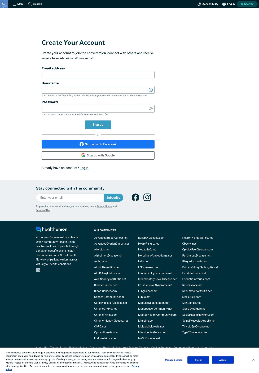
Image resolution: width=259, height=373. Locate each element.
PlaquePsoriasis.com (195, 261)
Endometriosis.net (105, 338)
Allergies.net (101, 249)
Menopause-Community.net (155, 308)
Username (50, 83)
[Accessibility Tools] (208, 4)
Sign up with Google (98, 155)
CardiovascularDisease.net (110, 302)
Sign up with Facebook (98, 144)
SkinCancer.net (191, 302)
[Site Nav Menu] (18, 4)
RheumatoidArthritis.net (197, 291)
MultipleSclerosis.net (151, 326)
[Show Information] (151, 90)
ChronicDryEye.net (105, 308)
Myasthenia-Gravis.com (152, 332)
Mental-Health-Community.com (157, 314)
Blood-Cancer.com (105, 291)
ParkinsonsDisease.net (196, 255)
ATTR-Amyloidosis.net (107, 273)
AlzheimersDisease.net (108, 255)
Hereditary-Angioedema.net (155, 255)
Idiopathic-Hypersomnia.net (155, 273)
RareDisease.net (192, 285)
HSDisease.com (148, 267)
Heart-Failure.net (148, 243)
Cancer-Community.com (109, 297)
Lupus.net (144, 297)
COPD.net (100, 326)
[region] (129, 360)
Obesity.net (189, 243)
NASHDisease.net (149, 338)
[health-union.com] (51, 230)
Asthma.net (101, 261)
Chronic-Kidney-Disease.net (111, 320)
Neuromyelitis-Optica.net (197, 237)
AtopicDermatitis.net (107, 267)
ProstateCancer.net (194, 273)
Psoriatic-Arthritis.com (196, 279)
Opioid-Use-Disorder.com (197, 249)
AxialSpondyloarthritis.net (110, 279)
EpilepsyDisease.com (151, 237)
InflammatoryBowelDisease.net (157, 279)
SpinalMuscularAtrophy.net (198, 320)
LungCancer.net (147, 291)
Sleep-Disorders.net (194, 308)
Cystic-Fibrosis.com (106, 332)
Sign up (98, 124)
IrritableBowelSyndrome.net (155, 285)
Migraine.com (146, 320)
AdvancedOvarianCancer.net (111, 243)
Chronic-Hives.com (106, 314)
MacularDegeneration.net (153, 302)
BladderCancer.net (105, 285)
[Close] (253, 360)
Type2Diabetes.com (194, 332)
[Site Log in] (228, 4)
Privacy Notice (104, 206)
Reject (198, 360)
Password (50, 102)
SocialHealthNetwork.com (198, 314)
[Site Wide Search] (35, 4)
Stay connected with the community (70, 188)
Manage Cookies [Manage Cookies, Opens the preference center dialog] (173, 360)
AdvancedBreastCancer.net (111, 237)
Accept (223, 360)
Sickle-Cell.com (191, 297)
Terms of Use (43, 210)
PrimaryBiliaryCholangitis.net (200, 267)
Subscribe (247, 4)
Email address (53, 68)
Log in (84, 168)
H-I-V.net (143, 261)
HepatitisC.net (147, 249)
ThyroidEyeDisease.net (196, 326)
